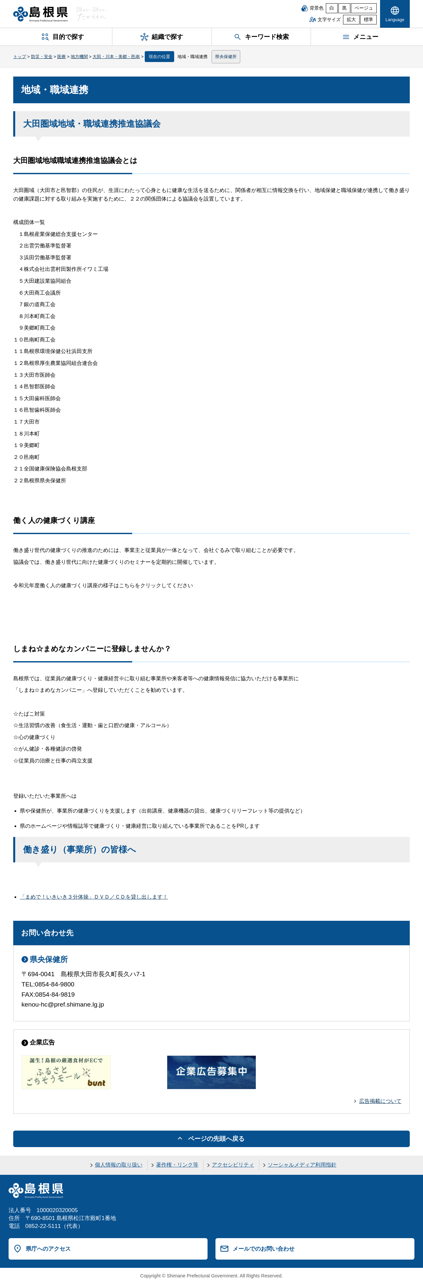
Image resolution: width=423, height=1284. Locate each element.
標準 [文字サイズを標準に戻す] (368, 19)
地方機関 (79, 56)
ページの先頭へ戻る (216, 1138)
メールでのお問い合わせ (263, 1248)
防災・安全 (42, 56)
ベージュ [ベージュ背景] (364, 8)
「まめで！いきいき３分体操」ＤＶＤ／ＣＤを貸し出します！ (94, 897)
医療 (61, 56)
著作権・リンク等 (177, 1165)
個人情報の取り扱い (118, 1165)
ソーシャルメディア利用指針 (302, 1165)
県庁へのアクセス (48, 1248)
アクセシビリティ (233, 1165)
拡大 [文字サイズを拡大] (351, 19)
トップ (19, 56)
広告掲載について (380, 1101)
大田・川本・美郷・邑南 (116, 56)
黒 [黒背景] (344, 8)
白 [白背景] (331, 8)
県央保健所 (226, 56)
